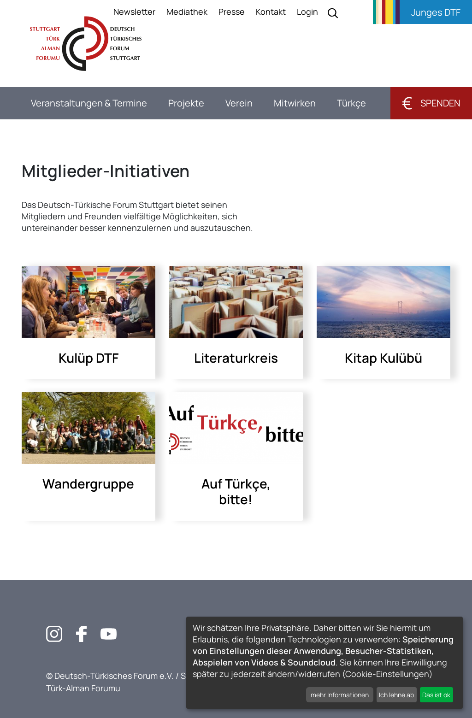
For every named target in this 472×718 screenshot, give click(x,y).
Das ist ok (436, 694)
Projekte (186, 103)
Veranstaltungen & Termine (89, 103)
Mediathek (186, 11)
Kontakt (271, 11)
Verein (239, 103)
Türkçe (351, 103)
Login (307, 11)
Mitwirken (295, 103)
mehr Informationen (340, 694)
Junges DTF (435, 12)
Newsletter (134, 11)
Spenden (431, 103)
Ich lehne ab (396, 694)
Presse (231, 11)
